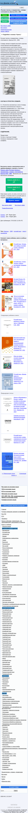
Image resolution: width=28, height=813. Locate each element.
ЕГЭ (3, 516)
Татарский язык (7, 627)
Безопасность (6, 765)
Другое (3, 776)
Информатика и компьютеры (10, 538)
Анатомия (5, 557)
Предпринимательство (9, 689)
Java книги (5, 731)
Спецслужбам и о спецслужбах (11, 746)
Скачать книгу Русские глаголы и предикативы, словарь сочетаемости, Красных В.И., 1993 (12, 171)
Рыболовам (6, 759)
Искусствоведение (8, 548)
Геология (5, 727)
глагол (24, 231)
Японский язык (7, 654)
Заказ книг (5, 729)
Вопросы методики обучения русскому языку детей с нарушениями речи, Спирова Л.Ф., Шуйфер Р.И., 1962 (20, 458)
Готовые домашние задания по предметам (13, 511)
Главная (4, 509)
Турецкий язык (7, 639)
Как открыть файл (6, 25)
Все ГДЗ (4, 514)
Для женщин (6, 735)
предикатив (4, 233)
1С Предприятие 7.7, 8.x (9, 753)
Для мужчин (6, 757)
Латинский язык (7, 619)
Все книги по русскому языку (10, 487)
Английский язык (7, 610)
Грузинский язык (7, 666)
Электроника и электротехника (11, 701)
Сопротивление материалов (10, 606)
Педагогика (6, 553)
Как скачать (4, 27)
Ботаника (5, 559)
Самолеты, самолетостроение (11, 710)
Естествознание (7, 592)
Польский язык (7, 646)
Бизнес (4, 687)
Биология (5, 542)
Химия (4, 540)
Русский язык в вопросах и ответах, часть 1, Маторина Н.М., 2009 (19, 322)
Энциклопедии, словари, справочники (12, 772)
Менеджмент (6, 678)
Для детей (5, 546)
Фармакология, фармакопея (10, 703)
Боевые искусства (8, 769)
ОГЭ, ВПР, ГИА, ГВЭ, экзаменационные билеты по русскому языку (13, 496)
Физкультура (6, 579)
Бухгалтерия (6, 685)
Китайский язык (7, 660)
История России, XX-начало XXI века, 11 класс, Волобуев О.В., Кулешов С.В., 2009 (20, 281)
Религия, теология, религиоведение (12, 584)
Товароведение (7, 691)
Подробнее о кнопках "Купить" (12, 34)
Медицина (5, 744)
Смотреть (5, 21)
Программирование (8, 742)
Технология (6, 549)
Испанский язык (7, 614)
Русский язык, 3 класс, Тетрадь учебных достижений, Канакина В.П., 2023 (20, 264)
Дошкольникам (7, 526)
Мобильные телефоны (9, 714)
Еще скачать (4, 18)
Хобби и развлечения (8, 699)
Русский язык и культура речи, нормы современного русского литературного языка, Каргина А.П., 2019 (20, 439)
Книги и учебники (6, 524)
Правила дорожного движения (11, 555)
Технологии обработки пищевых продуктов (14, 720)
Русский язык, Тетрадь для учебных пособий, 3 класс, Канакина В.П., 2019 (20, 246)
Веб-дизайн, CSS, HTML (9, 755)
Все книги (4, 774)
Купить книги (14, 200)
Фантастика (6, 751)
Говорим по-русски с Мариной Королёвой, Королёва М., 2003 (19, 417)
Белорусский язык (8, 623)
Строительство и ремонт (9, 716)
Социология (6, 551)
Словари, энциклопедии (9, 763)
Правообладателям (7, 208)
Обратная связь (6, 781)
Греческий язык (7, 643)
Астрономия (6, 577)
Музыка (5, 581)
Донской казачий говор (9, 656)
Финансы (5, 683)
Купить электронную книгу (18, 18)
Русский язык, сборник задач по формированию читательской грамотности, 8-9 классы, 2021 (20, 379)
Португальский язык (8, 648)
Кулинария (5, 767)
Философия (6, 573)
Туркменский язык (7, 670)
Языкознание (6, 664)
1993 (11, 231)
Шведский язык (7, 652)
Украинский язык (7, 621)
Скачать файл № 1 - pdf (14, 181)
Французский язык (8, 612)
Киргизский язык (7, 668)
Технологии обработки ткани (10, 718)
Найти (3, 779)
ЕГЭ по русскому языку (9, 491)
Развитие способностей (9, 738)
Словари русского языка (9, 499)
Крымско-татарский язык (9, 633)
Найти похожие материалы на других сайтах (18, 22)
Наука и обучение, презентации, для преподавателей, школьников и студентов (13, 521)
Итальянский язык (8, 617)
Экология (5, 582)
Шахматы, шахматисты (9, 740)
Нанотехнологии (7, 705)
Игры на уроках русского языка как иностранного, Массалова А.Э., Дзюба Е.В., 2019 (19, 360)
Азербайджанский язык (9, 635)
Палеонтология (7, 588)
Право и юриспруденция (9, 575)
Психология (6, 571)
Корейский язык (7, 631)
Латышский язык (7, 645)
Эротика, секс (6, 761)
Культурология (7, 598)
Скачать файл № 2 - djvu (14, 188)
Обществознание (7, 586)
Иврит (4, 658)
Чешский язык (6, 650)
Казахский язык (7, 641)
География (6, 590)
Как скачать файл (7, 205)
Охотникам (6, 712)
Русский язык (6, 532)
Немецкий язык (7, 615)
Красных (6, 231)
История (5, 567)
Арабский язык (7, 637)
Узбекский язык (7, 629)
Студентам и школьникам (10, 596)
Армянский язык (7, 625)
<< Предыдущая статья (8, 473)
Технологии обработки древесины (12, 722)
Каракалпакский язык (8, 672)
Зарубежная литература (9, 594)
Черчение (5, 569)
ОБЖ (4, 565)
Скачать (4, 15)
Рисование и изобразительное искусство (14, 604)
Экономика (6, 681)
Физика (5, 536)
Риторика (5, 563)
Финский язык (6, 662)
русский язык (17, 231)
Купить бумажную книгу (18, 15)
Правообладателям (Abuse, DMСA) (6, 30)
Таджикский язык (7, 674)
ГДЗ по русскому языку (8, 489)
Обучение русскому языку (9, 493)
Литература (6, 534)
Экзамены (4, 518)
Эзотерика (5, 695)
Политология (6, 544)
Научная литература (8, 602)
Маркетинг (5, 679)
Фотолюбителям (7, 697)
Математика (6, 530)
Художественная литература (10, 561)
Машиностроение (7, 733)
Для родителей (7, 600)
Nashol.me (4, 810)
